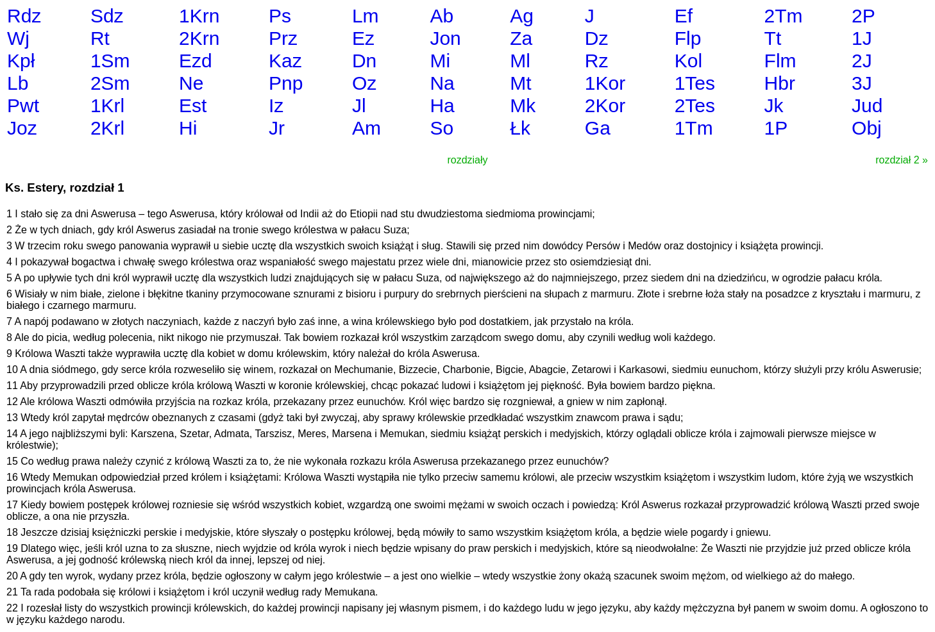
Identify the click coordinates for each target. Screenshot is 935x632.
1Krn (199, 15)
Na (442, 83)
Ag (522, 15)
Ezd (195, 60)
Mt (520, 83)
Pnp (286, 83)
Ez (363, 38)
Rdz (24, 15)
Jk (774, 105)
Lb (17, 83)
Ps (280, 15)
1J (862, 38)
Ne (191, 83)
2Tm (783, 15)
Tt (773, 38)
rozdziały (467, 159)
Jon (445, 38)
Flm (780, 60)
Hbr (779, 83)
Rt (100, 38)
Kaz (285, 60)
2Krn (199, 38)
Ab (441, 15)
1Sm (110, 60)
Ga (598, 127)
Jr (277, 127)
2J (862, 60)
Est (192, 105)
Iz (276, 105)
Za (521, 38)
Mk (522, 105)
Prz (283, 38)
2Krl (107, 127)
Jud (867, 105)
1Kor (605, 83)
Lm (365, 15)
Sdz (107, 15)
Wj (18, 38)
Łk (520, 127)
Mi (440, 60)
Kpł (21, 60)
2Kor (605, 105)
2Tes (695, 105)
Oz (364, 83)
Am (366, 127)
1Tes (695, 83)
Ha (442, 105)
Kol (688, 60)
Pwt (23, 105)
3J (862, 83)
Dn (364, 60)
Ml (520, 60)
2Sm (110, 83)
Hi (188, 127)
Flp (688, 38)
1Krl (107, 105)
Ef (684, 15)
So (441, 127)
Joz (22, 127)
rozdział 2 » (901, 159)
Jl (359, 105)
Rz (597, 60)
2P (863, 15)
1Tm (694, 127)
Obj (867, 127)
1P (776, 127)
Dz (597, 38)
